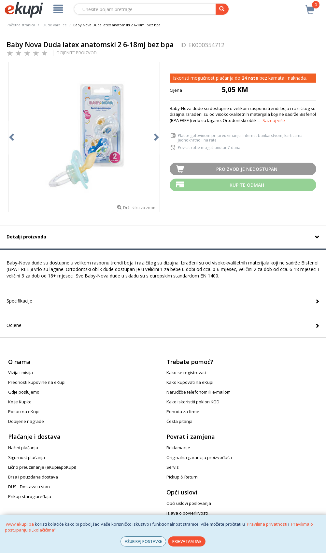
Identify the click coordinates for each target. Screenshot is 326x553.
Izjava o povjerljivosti (187, 513)
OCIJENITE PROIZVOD (76, 53)
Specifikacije (19, 301)
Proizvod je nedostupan (246, 169)
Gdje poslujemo (23, 392)
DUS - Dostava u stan (29, 487)
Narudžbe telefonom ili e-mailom (198, 392)
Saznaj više (273, 120)
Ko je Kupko (20, 402)
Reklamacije (178, 448)
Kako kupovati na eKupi (189, 382)
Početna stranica (21, 24)
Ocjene (14, 325)
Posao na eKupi (23, 411)
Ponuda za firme (182, 411)
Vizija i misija (20, 372)
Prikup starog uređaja (29, 496)
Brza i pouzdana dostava (33, 477)
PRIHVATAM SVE (186, 541)
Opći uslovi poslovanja (188, 503)
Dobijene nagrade (26, 421)
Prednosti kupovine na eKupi (36, 382)
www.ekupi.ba (20, 524)
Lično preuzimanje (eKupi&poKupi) (42, 467)
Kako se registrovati (186, 372)
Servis (172, 467)
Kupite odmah (247, 185)
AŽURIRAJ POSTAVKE (143, 541)
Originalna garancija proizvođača (199, 457)
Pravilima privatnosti (267, 524)
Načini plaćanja (23, 448)
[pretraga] (222, 9)
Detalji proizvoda (26, 237)
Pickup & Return (182, 477)
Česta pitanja (179, 421)
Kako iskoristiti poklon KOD (193, 402)
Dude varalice (55, 24)
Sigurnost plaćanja (26, 457)
